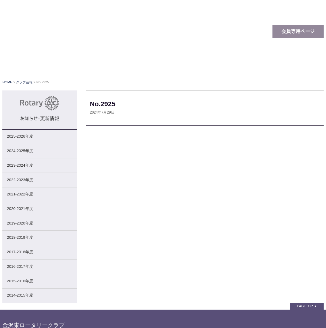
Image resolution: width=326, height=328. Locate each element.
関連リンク (262, 65)
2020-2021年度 (20, 208)
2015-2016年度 (20, 281)
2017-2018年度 (20, 252)
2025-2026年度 (20, 136)
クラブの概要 (143, 65)
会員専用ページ (298, 31)
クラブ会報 (224, 65)
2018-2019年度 (20, 237)
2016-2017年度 (20, 266)
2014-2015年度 (20, 295)
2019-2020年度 (20, 223)
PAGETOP (305, 306)
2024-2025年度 (20, 151)
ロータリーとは (91, 65)
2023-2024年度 (20, 165)
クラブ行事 (185, 65)
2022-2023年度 (20, 180)
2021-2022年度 (20, 194)
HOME (7, 82)
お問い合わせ (303, 65)
